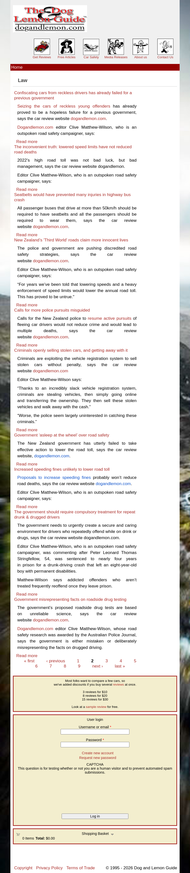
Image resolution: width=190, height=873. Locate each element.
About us (140, 57)
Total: (40, 838)
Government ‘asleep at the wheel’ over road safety (61, 435)
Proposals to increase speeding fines (54, 477)
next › (97, 666)
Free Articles (66, 57)
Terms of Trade (80, 867)
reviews (118, 684)
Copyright (23, 867)
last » (120, 666)
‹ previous (55, 660)
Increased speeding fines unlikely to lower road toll (62, 469)
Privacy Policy (49, 867)
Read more (26, 141)
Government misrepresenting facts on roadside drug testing (70, 599)
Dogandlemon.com (35, 127)
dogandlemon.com (88, 118)
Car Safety (91, 57)
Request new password (97, 758)
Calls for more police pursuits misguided (52, 310)
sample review (96, 707)
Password (95, 740)
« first (29, 660)
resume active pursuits (109, 318)
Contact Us (165, 57)
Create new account (98, 753)
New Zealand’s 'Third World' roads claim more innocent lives (71, 239)
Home (17, 67)
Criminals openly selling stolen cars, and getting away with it (71, 350)
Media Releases (115, 57)
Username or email (95, 727)
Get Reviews (42, 57)
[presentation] (36, 792)
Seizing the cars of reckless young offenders (63, 106)
